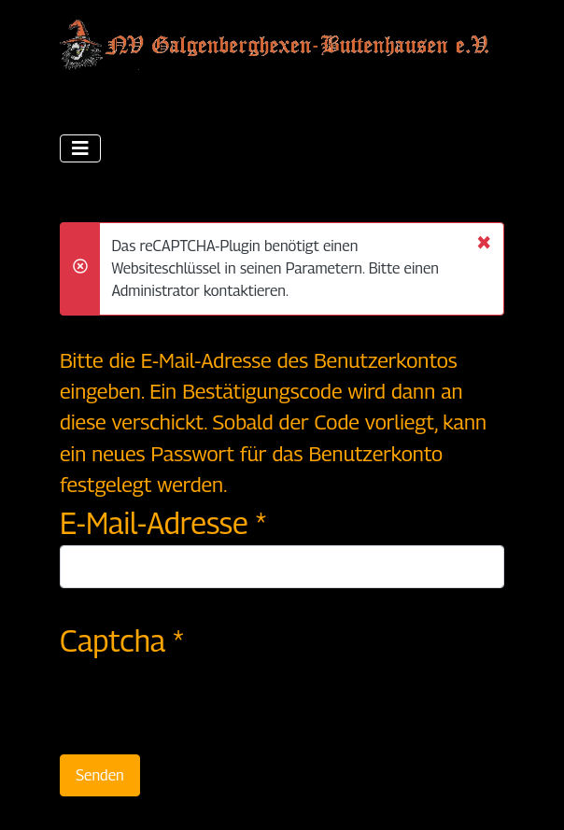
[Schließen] (483, 241)
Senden (100, 775)
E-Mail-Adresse (163, 523)
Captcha (121, 640)
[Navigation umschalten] (80, 148)
